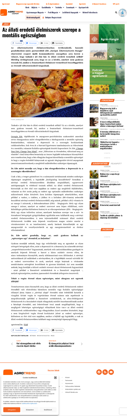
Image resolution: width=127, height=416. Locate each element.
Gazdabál (69, 4)
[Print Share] (57, 43)
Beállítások (48, 410)
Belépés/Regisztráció (51, 17)
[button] (55, 378)
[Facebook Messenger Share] (32, 43)
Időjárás (35, 7)
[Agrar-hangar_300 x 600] (107, 93)
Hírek (27, 7)
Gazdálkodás (47, 7)
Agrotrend (6, 4)
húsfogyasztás (44, 335)
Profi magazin (54, 12)
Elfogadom (12, 410)
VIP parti (116, 4)
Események (71, 7)
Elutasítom (30, 410)
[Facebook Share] (17, 43)
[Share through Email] (45, 43)
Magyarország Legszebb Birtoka (27, 4)
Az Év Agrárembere (52, 4)
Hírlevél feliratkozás (90, 12)
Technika (59, 7)
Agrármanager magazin (36, 12)
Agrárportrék (83, 7)
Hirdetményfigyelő (33, 17)
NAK (26, 324)
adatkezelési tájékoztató (29, 403)
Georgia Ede (16, 136)
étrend (33, 335)
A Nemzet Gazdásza (99, 4)
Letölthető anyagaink (71, 12)
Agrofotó (82, 4)
